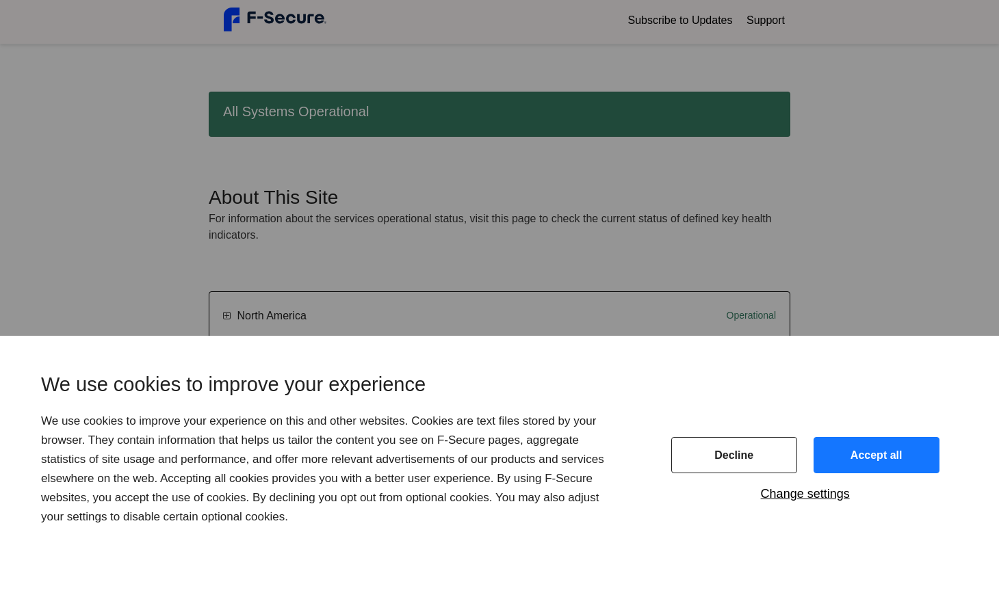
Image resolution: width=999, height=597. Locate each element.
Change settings (805, 494)
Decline (733, 455)
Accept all (877, 455)
